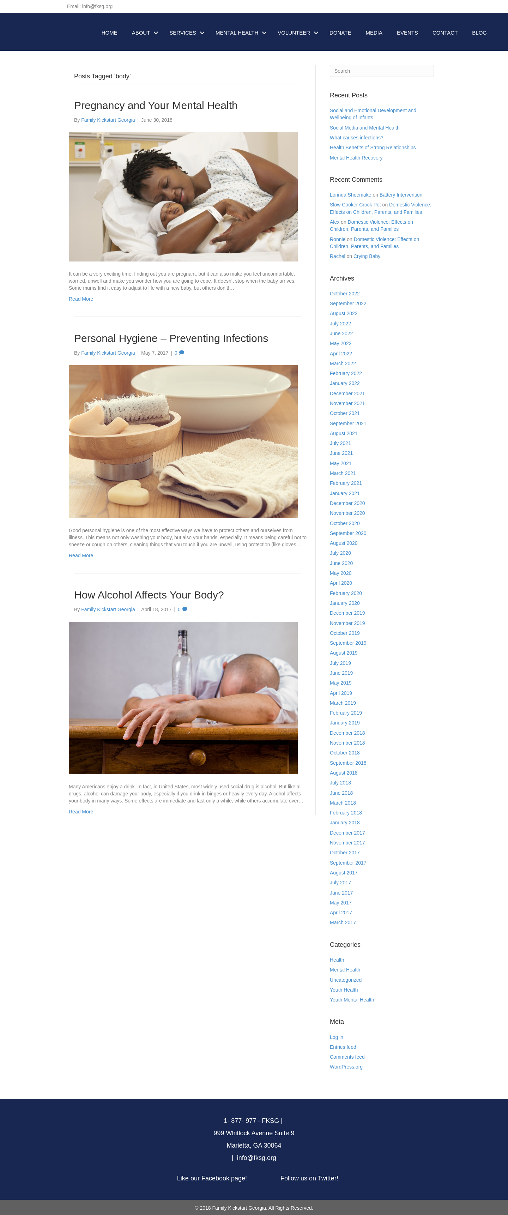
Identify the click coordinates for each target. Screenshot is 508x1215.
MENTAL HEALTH (237, 33)
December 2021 (347, 393)
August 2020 (344, 543)
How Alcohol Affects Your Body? (149, 595)
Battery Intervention (401, 195)
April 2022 (341, 353)
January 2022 (345, 383)
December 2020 (347, 503)
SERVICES (182, 33)
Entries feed (343, 1047)
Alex (334, 222)
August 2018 (344, 773)
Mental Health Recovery (356, 158)
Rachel (337, 256)
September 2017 (348, 863)
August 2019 (344, 653)
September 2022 (348, 303)
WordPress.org (346, 1067)
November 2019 (347, 623)
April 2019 (341, 693)
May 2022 (340, 343)
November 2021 (347, 403)
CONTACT (445, 33)
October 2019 (345, 633)
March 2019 (343, 703)
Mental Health (345, 970)
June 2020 (341, 563)
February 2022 (346, 373)
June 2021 (341, 453)
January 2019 (345, 723)
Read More (81, 299)
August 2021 (344, 433)
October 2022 (345, 293)
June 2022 (341, 333)
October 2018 (345, 753)
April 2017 (341, 912)
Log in (336, 1037)
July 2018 (340, 783)
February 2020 (346, 593)
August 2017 (344, 873)
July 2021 (340, 443)
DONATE (340, 33)
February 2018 (346, 813)
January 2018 (345, 822)
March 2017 (343, 922)
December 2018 (347, 733)
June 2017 (341, 893)
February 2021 (346, 483)
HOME (109, 33)
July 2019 (340, 663)
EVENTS (407, 33)
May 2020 (340, 573)
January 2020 (345, 603)
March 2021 (343, 473)
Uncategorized (346, 980)
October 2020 (345, 523)
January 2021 (345, 493)
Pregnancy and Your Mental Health (156, 105)
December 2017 (347, 833)
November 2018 (347, 743)
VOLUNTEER (294, 33)
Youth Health (344, 990)
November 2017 (347, 843)
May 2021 (340, 463)
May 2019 (340, 683)
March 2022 (343, 363)
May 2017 (340, 903)
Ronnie (337, 239)
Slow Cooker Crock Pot (355, 204)
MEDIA (373, 33)
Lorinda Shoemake (350, 195)
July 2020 (340, 553)
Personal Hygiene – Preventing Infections (171, 338)
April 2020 (341, 583)
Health (337, 960)
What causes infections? (356, 137)
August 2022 (344, 313)
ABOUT (141, 33)
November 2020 (347, 513)
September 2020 (348, 533)
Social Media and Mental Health (365, 128)
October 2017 (345, 852)
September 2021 (348, 423)
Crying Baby (366, 256)
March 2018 (343, 803)
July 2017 (340, 882)
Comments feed (347, 1057)
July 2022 (340, 323)
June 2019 (341, 673)
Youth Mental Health (352, 1000)
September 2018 (348, 763)
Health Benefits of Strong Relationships (373, 147)
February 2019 (346, 713)
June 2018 (341, 793)
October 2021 (345, 413)
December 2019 (347, 613)
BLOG (479, 33)
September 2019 (348, 643)
